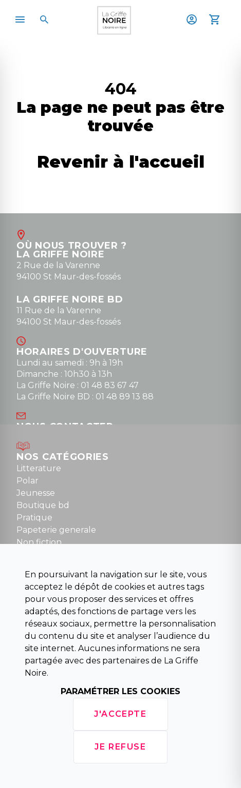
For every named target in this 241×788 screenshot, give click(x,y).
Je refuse (120, 747)
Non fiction (39, 542)
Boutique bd (42, 505)
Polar (27, 481)
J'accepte (120, 714)
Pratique (34, 517)
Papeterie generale (56, 530)
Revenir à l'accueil (121, 162)
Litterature (38, 468)
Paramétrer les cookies (120, 691)
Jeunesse (35, 493)
